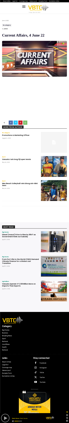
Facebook (43, 363)
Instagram (43, 368)
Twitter (42, 377)
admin (6, 28)
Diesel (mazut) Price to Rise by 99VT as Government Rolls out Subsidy (19, 235)
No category (7, 25)
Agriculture (5, 281)
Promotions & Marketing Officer (16, 135)
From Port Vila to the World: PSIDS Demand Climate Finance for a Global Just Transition (20, 261)
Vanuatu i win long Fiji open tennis (16, 159)
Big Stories (5, 232)
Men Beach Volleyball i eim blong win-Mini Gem (20, 184)
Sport (3, 156)
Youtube (42, 382)
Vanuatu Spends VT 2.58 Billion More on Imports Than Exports (19, 285)
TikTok (42, 373)
